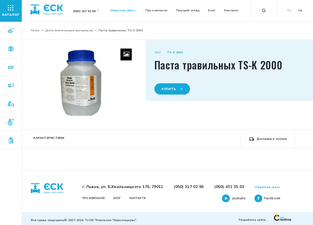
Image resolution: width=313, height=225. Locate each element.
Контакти (231, 10)
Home (35, 30)
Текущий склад (188, 10)
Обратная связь (122, 10)
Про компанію (156, 10)
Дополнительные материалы (69, 30)
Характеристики (48, 138)
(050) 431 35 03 (229, 186)
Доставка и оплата (268, 138)
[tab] (49, 139)
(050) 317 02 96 (189, 186)
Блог (211, 10)
